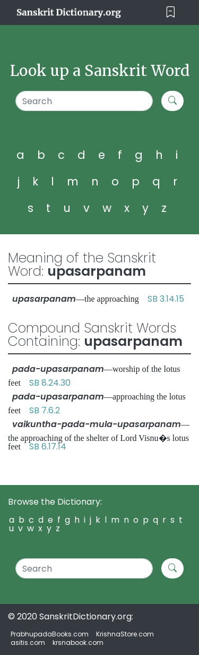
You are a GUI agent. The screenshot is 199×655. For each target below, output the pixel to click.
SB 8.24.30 (50, 383)
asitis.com (28, 642)
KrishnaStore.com (125, 634)
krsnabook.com (78, 642)
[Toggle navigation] (171, 12)
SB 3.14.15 (166, 299)
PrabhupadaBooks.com (50, 634)
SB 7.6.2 (44, 410)
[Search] (84, 101)
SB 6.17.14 (47, 446)
